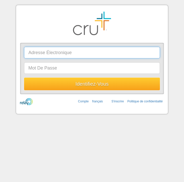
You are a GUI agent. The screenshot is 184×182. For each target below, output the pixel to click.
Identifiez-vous (91, 84)
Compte (83, 101)
